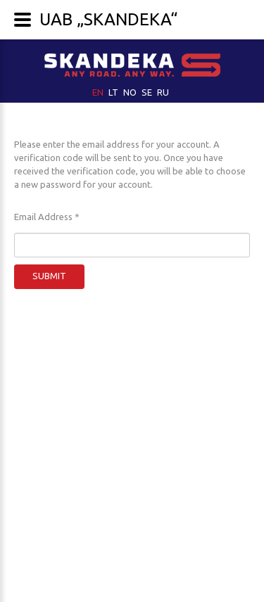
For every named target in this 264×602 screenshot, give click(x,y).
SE (148, 92)
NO (131, 92)
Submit (49, 276)
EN (99, 92)
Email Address (47, 217)
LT (114, 92)
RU (163, 92)
